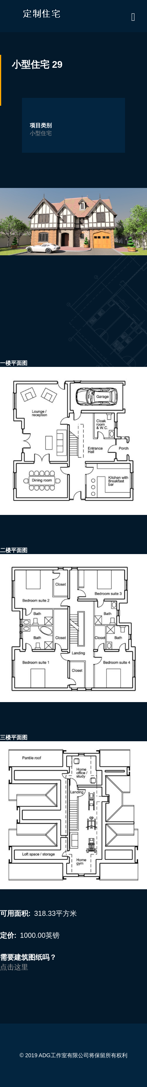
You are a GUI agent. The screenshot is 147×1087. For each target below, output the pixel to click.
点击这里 (14, 967)
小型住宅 (41, 133)
